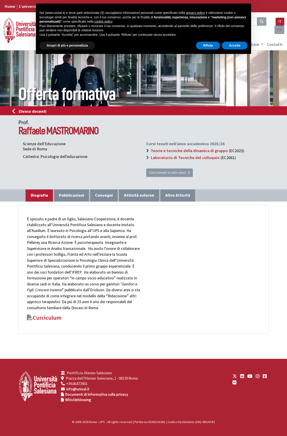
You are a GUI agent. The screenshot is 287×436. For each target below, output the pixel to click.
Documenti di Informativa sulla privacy (96, 394)
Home (9, 6)
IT (279, 21)
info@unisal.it (77, 389)
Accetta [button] (234, 45)
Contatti (275, 44)
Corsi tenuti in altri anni (169, 172)
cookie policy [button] (103, 21)
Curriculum (47, 318)
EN (279, 29)
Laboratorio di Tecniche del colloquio (185, 158)
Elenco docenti (30, 111)
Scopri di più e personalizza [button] (67, 45)
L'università (29, 6)
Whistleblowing (78, 400)
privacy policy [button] (195, 13)
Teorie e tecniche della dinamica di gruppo (189, 151)
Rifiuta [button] (208, 45)
